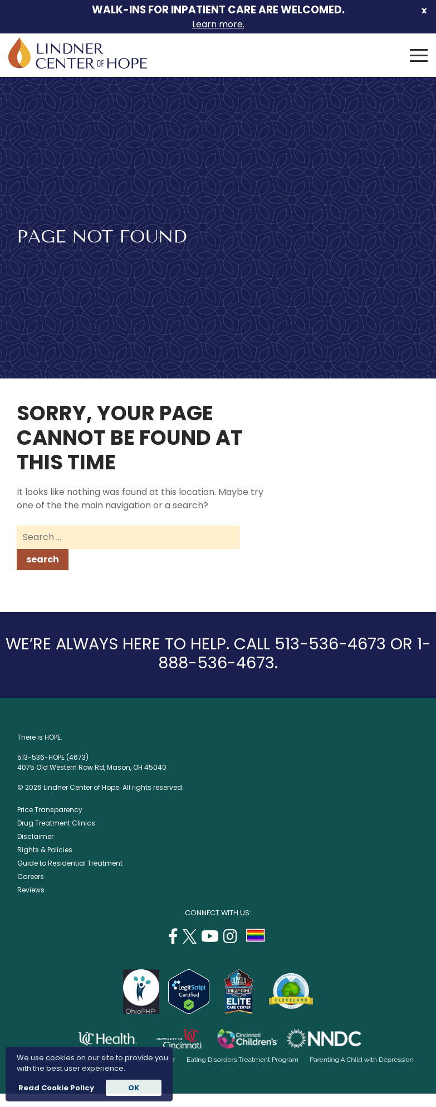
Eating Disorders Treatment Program (242, 1060)
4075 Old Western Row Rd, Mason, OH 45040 (91, 767)
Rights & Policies (44, 849)
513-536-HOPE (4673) (53, 757)
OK (133, 1087)
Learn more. (218, 24)
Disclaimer (35, 836)
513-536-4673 (330, 644)
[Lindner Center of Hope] (77, 65)
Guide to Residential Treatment (70, 863)
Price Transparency (49, 809)
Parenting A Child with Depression (362, 1060)
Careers (30, 876)
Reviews (31, 890)
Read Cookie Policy (55, 1087)
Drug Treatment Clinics (56, 823)
